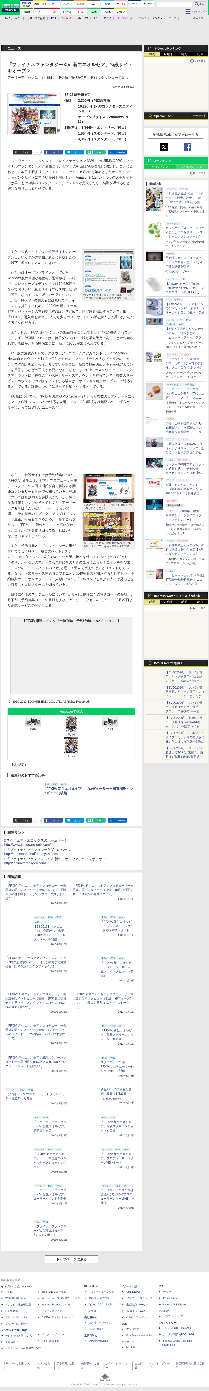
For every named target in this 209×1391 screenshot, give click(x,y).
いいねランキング (192, 166)
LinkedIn (120, 152)
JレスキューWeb (135, 1310)
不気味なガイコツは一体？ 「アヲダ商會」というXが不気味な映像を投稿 (184, 262)
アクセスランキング (167, 48)
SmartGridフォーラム (54, 1291)
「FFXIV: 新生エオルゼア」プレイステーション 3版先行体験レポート (117, 926)
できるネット (13, 1341)
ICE (161, 1286)
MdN (124, 1323)
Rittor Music (91, 1286)
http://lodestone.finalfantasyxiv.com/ (31, 854)
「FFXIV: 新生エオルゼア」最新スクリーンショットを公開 (117, 1126)
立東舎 (92, 1310)
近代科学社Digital (98, 1340)
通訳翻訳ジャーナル (137, 1304)
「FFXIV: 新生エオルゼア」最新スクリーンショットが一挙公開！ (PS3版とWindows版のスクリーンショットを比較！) (36, 1062)
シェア (56, 152)
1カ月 (200, 54)
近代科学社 (90, 1335)
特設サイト (56, 251)
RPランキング (160, 166)
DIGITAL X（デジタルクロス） (59, 1317)
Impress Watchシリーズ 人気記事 (177, 596)
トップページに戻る (71, 1259)
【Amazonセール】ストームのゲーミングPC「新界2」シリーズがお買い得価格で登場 (184, 308)
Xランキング (162, 161)
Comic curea (170, 1298)
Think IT (10, 1291)
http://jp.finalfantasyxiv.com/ (25, 863)
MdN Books (132, 1329)
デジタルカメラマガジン (19, 1335)
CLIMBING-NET (98, 1329)
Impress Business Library (56, 1304)
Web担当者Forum (15, 1298)
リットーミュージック (101, 1291)
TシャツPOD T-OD (100, 1304)
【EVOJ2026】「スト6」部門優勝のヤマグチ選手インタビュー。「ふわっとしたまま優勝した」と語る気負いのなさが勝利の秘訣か (184, 696)
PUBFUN (164, 1310)
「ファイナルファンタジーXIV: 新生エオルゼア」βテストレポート (50, 1231)
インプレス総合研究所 (18, 1304)
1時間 (152, 54)
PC (95, 18)
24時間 (168, 54)
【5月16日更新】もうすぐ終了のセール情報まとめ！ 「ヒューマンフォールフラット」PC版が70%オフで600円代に (185, 337)
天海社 (167, 1291)
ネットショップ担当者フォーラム (61, 1298)
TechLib (130, 1347)
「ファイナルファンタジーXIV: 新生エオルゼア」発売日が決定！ (50, 1126)
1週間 (184, 54)
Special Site (162, 116)
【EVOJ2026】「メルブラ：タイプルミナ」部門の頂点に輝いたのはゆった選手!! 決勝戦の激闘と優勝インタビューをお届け (184, 741)
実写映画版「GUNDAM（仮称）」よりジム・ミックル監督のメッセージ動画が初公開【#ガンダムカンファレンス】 (184, 452)
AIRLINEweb (133, 1291)
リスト (37, 152)
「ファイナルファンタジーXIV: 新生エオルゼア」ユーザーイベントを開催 (50, 1194)
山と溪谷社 (90, 1317)
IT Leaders (11, 1310)
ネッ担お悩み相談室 (16, 1323)
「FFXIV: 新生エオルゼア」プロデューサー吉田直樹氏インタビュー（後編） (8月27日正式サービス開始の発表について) (103, 890)
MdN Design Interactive (139, 1335)
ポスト (25, 152)
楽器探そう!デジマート (102, 1298)
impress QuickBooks (174, 1304)
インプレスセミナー (53, 1310)
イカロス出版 (129, 1286)
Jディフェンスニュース (139, 1298)
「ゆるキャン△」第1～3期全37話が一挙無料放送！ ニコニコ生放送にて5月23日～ (185, 580)
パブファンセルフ (173, 1316)
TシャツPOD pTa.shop (177, 1328)
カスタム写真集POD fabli (178, 1334)
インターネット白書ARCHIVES (23, 1348)
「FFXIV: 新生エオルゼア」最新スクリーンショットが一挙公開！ (117, 1035)
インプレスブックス (53, 1334)
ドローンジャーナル (16, 1317)
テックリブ (128, 1341)
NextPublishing (50, 1340)
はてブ (77, 152)
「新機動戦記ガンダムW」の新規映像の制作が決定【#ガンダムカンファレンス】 (184, 549)
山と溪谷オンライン (100, 1322)
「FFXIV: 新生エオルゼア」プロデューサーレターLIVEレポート (117, 1158)
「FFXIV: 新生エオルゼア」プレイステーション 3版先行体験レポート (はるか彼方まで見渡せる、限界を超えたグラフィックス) (35, 962)
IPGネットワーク (169, 1322)
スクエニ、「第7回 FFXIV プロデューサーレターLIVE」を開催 (117, 1066)
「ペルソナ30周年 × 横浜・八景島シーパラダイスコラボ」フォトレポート (183, 515)
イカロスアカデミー (137, 1317)
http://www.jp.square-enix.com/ (27, 844)
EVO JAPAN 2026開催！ (168, 663)
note (99, 152)
